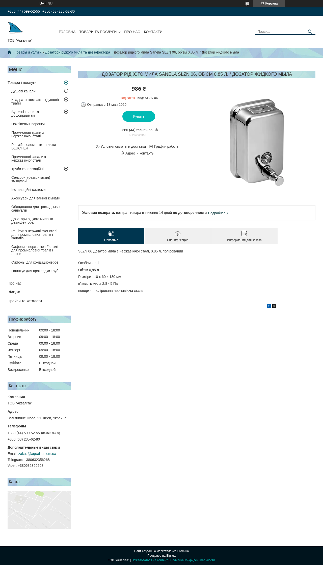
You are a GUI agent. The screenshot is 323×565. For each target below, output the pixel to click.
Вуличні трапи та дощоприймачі (25, 113)
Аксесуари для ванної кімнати (35, 198)
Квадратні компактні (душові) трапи (35, 101)
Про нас (132, 32)
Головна (67, 32)
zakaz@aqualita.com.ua (37, 454)
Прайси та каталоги (25, 301)
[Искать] (309, 32)
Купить (138, 116)
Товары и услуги (28, 52)
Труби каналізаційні (27, 169)
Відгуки (14, 292)
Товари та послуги (98, 32)
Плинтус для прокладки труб (35, 271)
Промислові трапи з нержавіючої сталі (27, 134)
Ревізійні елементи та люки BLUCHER (33, 146)
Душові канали (23, 91)
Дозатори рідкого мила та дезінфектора (77, 52)
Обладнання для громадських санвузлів (35, 208)
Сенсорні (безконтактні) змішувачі (30, 179)
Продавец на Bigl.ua (161, 555)
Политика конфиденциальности (192, 560)
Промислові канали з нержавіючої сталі (28, 158)
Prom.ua (183, 551)
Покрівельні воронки (28, 124)
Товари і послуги (22, 82)
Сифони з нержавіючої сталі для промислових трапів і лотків (34, 250)
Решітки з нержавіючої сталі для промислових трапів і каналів (34, 234)
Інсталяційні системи (28, 190)
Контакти (153, 32)
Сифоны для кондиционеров (35, 262)
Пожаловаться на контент (150, 560)
